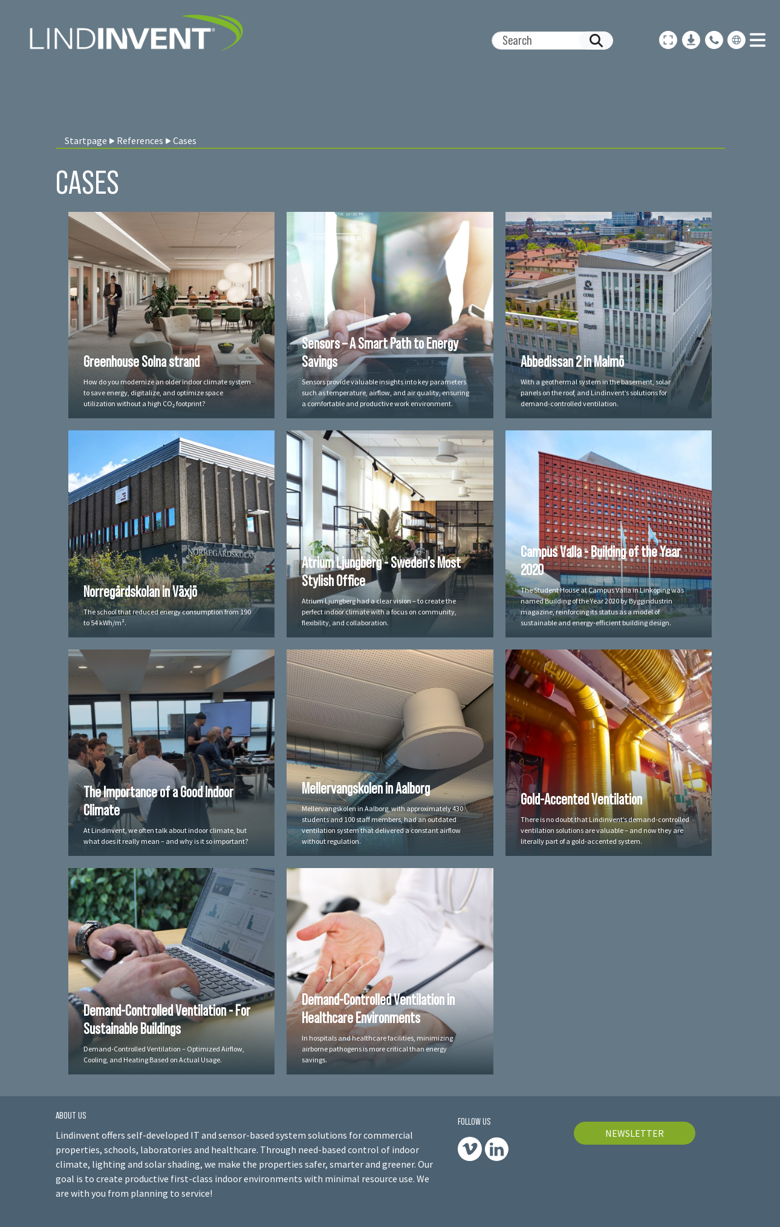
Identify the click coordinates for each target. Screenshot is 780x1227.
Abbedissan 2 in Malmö (572, 361)
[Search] (547, 40)
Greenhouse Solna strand (141, 361)
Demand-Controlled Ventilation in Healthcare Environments (378, 1008)
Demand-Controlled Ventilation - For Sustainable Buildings (166, 1019)
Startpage (86, 140)
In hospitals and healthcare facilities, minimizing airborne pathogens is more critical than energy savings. (377, 1048)
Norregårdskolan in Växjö (140, 591)
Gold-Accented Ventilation (581, 799)
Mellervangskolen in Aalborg (366, 788)
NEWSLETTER (634, 1133)
